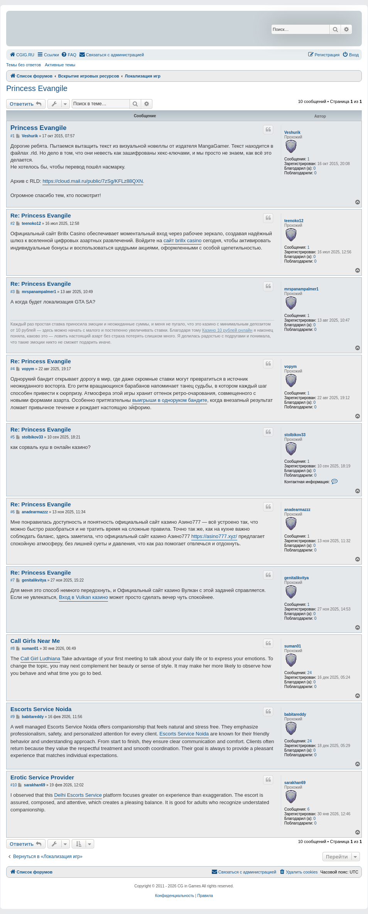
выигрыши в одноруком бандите (169, 400)
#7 (12, 580)
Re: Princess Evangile (40, 215)
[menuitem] (21, 54)
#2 (12, 223)
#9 (12, 717)
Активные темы (60, 64)
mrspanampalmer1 (301, 289)
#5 (12, 437)
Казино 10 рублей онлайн (227, 330)
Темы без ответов (23, 64)
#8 (12, 648)
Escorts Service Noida (40, 709)
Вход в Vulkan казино (83, 597)
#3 (12, 292)
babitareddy (295, 714)
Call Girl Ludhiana (40, 658)
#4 (12, 369)
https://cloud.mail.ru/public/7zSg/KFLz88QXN (92, 181)
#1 (12, 136)
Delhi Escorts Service (78, 795)
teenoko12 (293, 221)
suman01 (292, 646)
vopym (290, 366)
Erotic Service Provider (42, 777)
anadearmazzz (297, 510)
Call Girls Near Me (35, 640)
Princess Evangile (37, 88)
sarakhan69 (295, 783)
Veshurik (292, 132)
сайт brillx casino (182, 240)
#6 (12, 512)
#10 (13, 785)
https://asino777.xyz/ (214, 536)
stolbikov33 (295, 435)
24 (309, 673)
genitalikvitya (296, 578)
